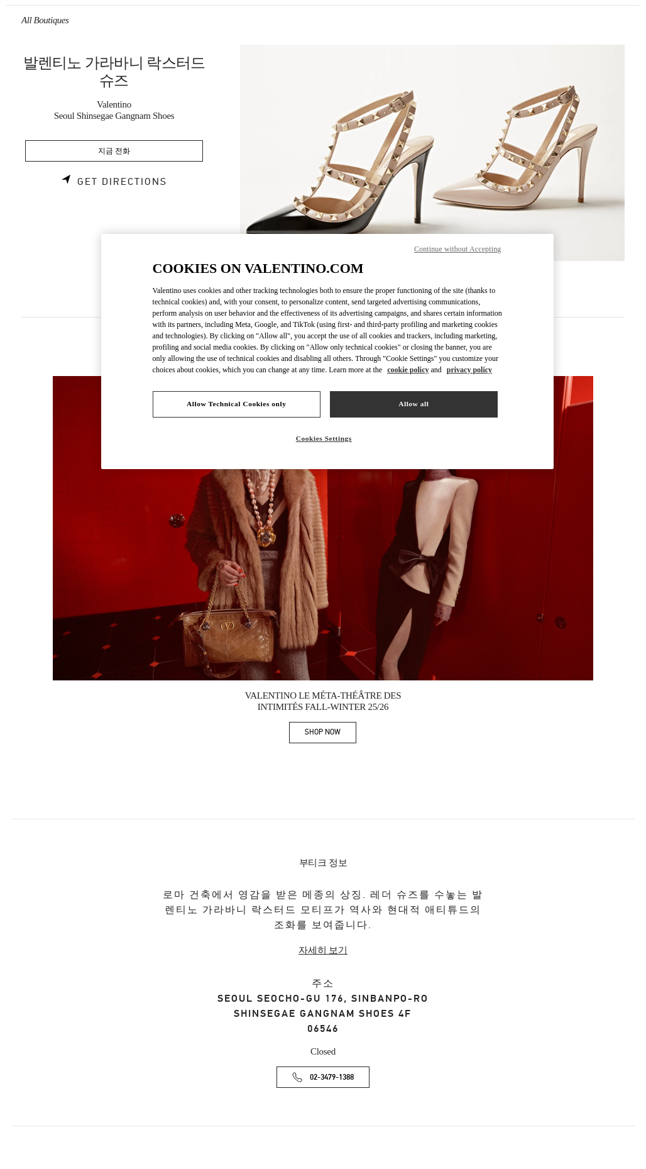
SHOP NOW (330, 734)
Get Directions (122, 181)
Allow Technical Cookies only (236, 403)
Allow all (413, 403)
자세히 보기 (323, 950)
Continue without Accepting (457, 249)
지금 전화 (114, 151)
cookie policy (408, 369)
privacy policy (469, 369)
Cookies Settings (324, 438)
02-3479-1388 (332, 1077)
